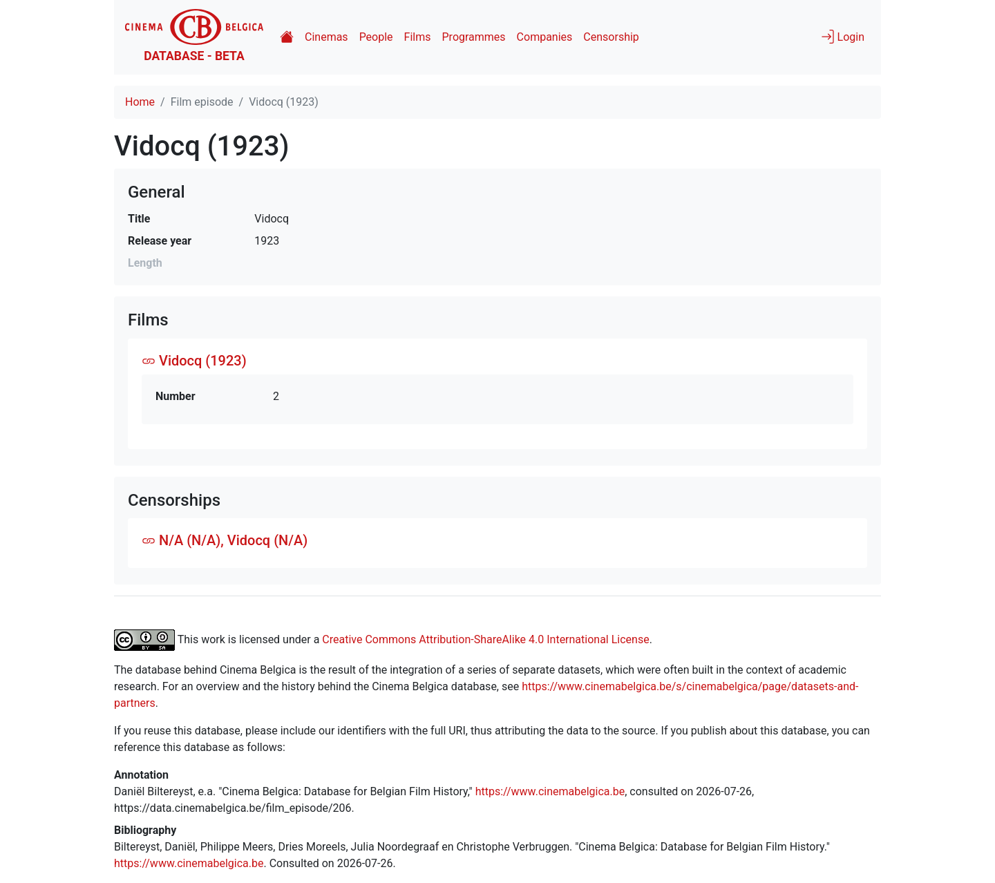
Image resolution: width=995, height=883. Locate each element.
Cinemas (326, 37)
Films (417, 37)
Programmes (474, 37)
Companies (545, 37)
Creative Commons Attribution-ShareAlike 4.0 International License (485, 639)
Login (842, 37)
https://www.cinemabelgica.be (550, 791)
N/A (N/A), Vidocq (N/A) (224, 540)
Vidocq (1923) (194, 360)
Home (140, 101)
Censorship (610, 37)
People (376, 37)
